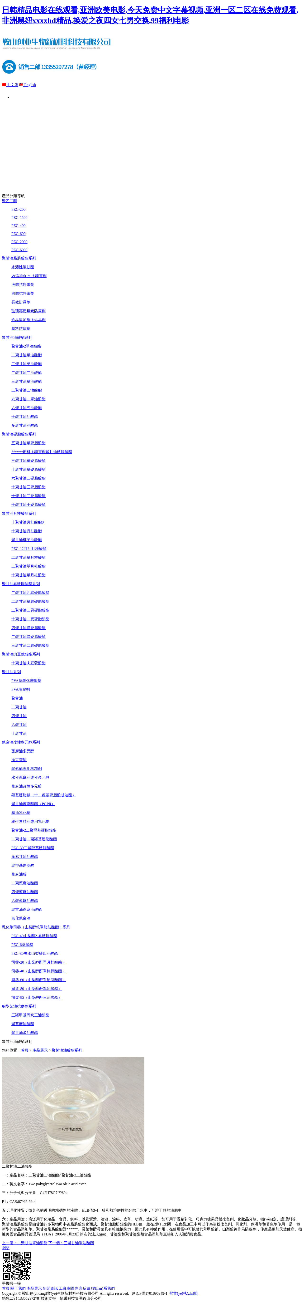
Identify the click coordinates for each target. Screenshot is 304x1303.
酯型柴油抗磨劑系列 (19, 1006)
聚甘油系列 (11, 672)
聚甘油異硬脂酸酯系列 (21, 584)
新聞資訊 (144, 96)
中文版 (10, 85)
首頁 (22, 96)
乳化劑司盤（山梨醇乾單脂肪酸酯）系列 (36, 927)
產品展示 (103, 96)
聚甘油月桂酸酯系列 (19, 513)
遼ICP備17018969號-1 (148, 1293)
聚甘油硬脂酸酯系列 (19, 434)
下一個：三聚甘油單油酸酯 (71, 1243)
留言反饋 (225, 96)
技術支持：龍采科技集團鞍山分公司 (71, 1298)
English (27, 85)
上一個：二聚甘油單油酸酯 (25, 1243)
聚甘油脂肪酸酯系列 (19, 258)
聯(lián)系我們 (266, 96)
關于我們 (62, 96)
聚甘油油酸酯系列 (17, 337)
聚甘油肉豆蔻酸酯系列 (21, 654)
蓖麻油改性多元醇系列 (21, 742)
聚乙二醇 (9, 201)
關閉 (6, 1248)
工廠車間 (184, 96)
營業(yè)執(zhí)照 (183, 1293)
